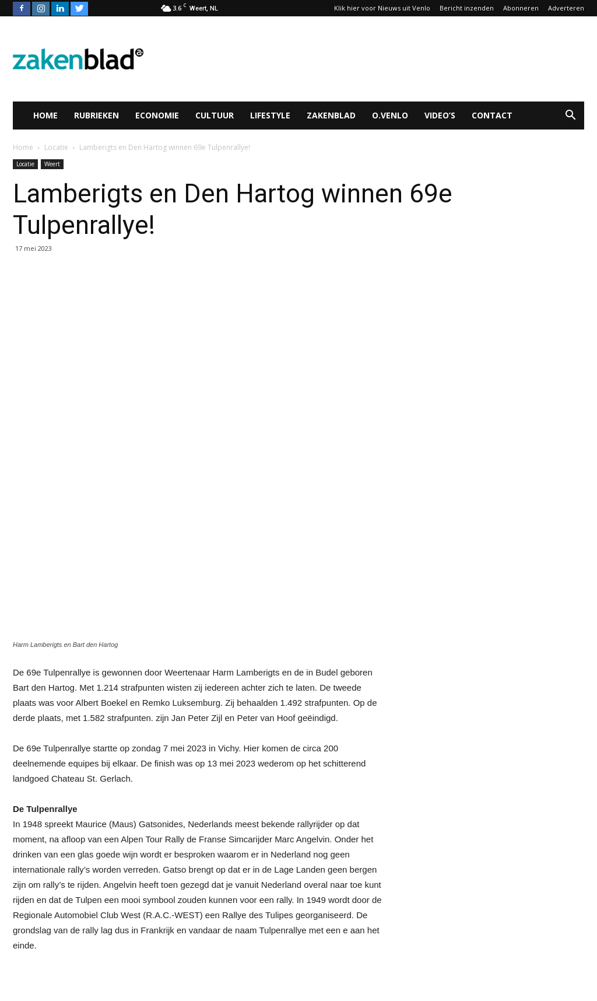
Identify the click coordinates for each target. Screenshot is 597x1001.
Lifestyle (270, 115)
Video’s (439, 115)
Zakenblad (331, 115)
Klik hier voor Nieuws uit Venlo (382, 8)
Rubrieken (96, 115)
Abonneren (521, 8)
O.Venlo (390, 115)
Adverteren (566, 8)
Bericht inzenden (467, 8)
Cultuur (214, 115)
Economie (157, 115)
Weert (52, 164)
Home (45, 115)
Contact (492, 115)
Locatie (25, 164)
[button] (570, 116)
